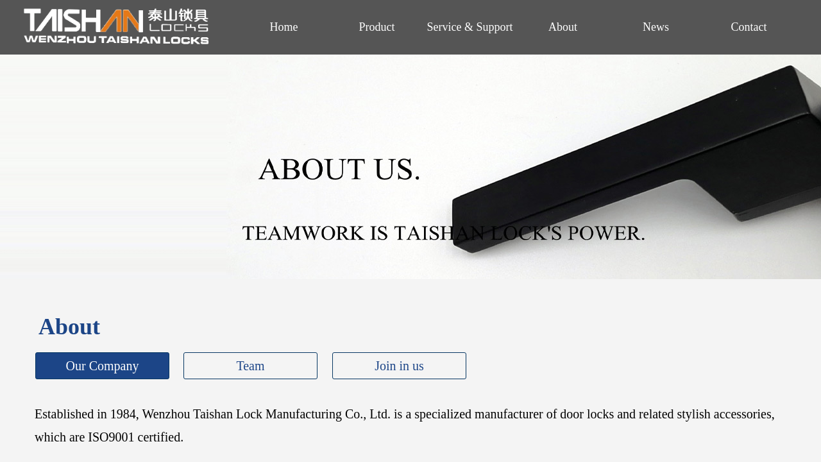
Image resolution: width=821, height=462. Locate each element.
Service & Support (470, 27)
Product (377, 27)
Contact (749, 27)
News (656, 27)
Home (284, 27)
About (562, 27)
